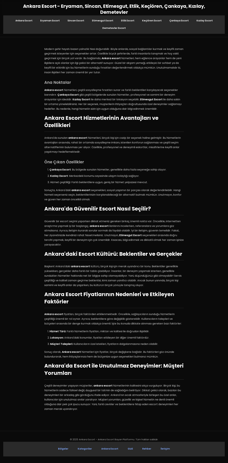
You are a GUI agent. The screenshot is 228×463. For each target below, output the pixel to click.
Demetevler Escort (114, 28)
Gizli (130, 449)
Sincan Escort (76, 20)
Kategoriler (85, 449)
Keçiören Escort (152, 20)
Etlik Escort (127, 20)
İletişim (165, 449)
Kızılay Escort (205, 20)
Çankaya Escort (179, 20)
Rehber (146, 449)
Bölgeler (63, 449)
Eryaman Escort (50, 20)
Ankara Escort (23, 20)
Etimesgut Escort (102, 20)
